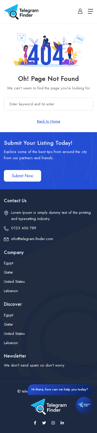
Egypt (8, 263)
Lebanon (11, 291)
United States (14, 281)
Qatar (8, 272)
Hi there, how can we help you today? (60, 389)
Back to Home (48, 121)
